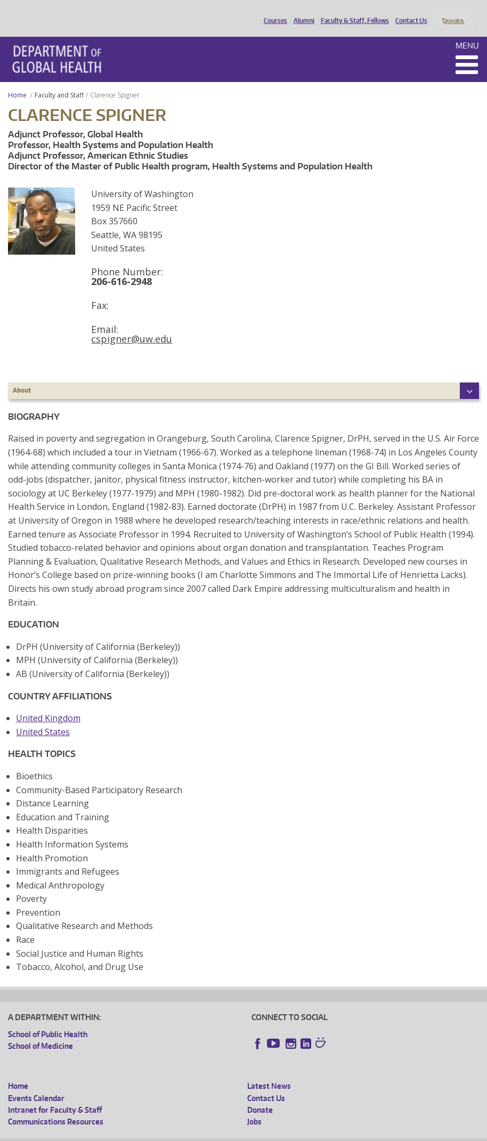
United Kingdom (48, 704)
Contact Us (409, 12)
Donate (452, 12)
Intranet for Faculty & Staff (55, 1095)
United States (43, 717)
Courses (273, 12)
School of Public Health (47, 1019)
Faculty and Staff (59, 80)
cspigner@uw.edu (131, 324)
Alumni (301, 12)
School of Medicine (40, 1032)
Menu (467, 31)
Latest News (269, 1072)
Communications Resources (55, 1107)
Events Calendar (36, 1083)
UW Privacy (149, 1133)
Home (17, 80)
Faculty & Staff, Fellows (352, 12)
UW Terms (192, 1133)
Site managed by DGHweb (255, 1133)
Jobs (254, 1107)
